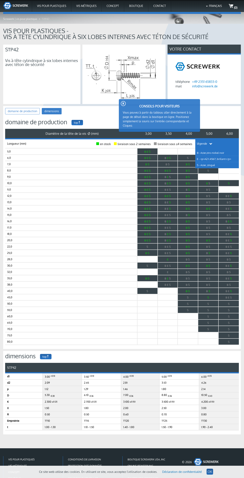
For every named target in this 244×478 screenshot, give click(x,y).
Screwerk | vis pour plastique (20, 18)
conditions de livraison (84, 459)
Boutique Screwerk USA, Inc (146, 459)
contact (159, 6)
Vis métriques (86, 6)
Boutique (136, 6)
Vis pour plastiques (51, 6)
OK (210, 472)
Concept (113, 6)
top (77, 122)
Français (215, 6)
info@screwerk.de (205, 86)
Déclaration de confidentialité (182, 472)
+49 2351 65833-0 (204, 82)
